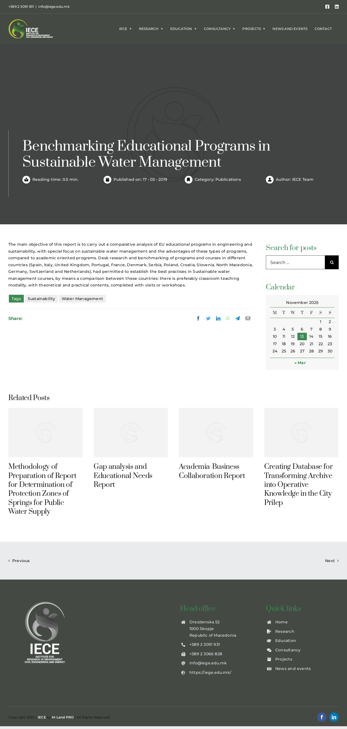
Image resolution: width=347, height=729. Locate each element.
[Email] (248, 318)
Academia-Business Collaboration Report (212, 471)
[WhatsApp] (228, 318)
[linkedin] (334, 717)
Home (281, 621)
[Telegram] (238, 318)
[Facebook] (198, 318)
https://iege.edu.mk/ (210, 672)
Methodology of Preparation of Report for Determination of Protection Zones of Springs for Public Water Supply (42, 489)
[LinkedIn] (218, 318)
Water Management (82, 298)
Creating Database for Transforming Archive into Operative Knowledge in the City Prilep (298, 484)
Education (285, 640)
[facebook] (322, 717)
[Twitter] (208, 318)
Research (284, 631)
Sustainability (41, 298)
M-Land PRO (63, 717)
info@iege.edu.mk (53, 6)
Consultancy (287, 649)
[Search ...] (295, 262)
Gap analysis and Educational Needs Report (123, 475)
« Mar (300, 362)
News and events (293, 668)
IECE (42, 717)
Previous (21, 560)
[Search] (332, 262)
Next (330, 560)
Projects (283, 659)
